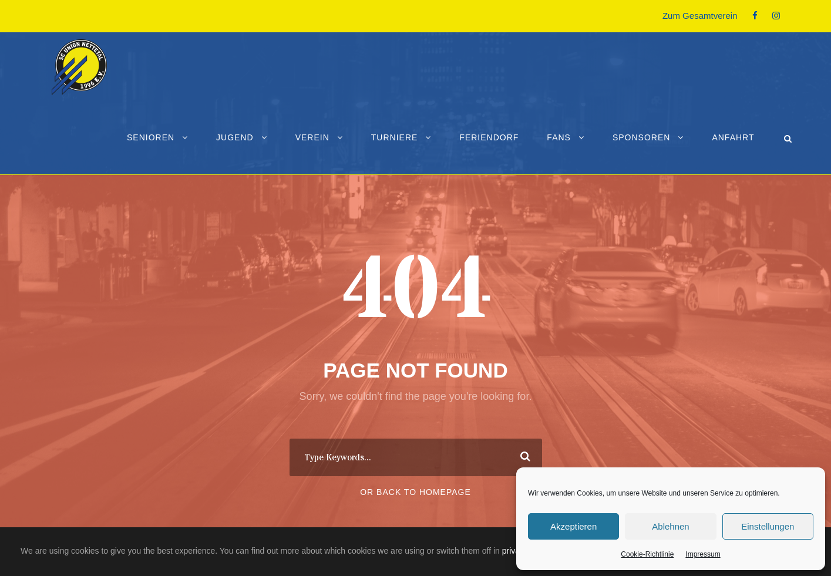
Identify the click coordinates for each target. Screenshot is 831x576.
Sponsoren (641, 137)
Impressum (702, 554)
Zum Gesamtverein (700, 16)
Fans (559, 137)
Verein (312, 137)
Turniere (394, 137)
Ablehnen (670, 526)
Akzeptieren (573, 526)
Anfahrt (733, 137)
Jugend (235, 137)
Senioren (150, 137)
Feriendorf (489, 137)
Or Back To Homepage (415, 492)
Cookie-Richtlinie (647, 554)
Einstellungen (767, 526)
